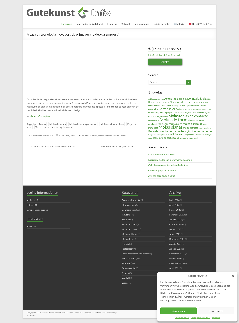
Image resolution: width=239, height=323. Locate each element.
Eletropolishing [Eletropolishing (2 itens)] (153, 113)
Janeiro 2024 (175, 248)
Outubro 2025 (176, 224)
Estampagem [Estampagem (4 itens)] (166, 112)
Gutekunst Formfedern (42, 135)
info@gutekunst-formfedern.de (164, 55)
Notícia (93, 135)
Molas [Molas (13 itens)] (173, 115)
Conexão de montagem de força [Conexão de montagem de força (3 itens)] (175, 105)
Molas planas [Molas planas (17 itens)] (171, 127)
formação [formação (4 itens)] (157, 116)
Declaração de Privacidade (200, 318)
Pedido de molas (161, 23)
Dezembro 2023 (177, 253)
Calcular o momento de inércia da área (168, 165)
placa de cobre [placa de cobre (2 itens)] (166, 135)
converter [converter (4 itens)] (153, 109)
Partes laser (127, 248)
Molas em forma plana (112, 124)
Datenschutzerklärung (37, 209)
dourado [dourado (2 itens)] (208, 109)
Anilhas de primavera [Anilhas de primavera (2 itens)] (156, 99)
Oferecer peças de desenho (162, 170)
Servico (125, 273)
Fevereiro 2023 (176, 263)
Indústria (85, 135)
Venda (116, 135)
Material (125, 23)
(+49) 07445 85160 (200, 23)
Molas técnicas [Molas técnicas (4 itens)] (190, 127)
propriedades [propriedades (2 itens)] (189, 135)
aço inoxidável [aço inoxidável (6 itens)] (195, 98)
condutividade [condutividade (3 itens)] (154, 105)
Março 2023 (175, 258)
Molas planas (128, 239)
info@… (179, 23)
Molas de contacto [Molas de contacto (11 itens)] (193, 116)
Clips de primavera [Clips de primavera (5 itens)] (197, 102)
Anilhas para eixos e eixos (161, 175)
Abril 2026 (174, 205)
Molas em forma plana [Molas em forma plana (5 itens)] (170, 123)
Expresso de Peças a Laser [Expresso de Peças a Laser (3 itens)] (185, 112)
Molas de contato (130, 229)
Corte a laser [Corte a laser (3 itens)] (181, 109)
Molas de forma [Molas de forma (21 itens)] (175, 119)
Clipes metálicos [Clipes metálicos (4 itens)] (178, 102)
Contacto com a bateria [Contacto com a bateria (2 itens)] (197, 106)
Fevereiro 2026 (176, 214)
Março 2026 (175, 209)
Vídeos (123, 135)
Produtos (112, 23)
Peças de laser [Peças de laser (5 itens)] (156, 131)
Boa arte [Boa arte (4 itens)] (152, 102)
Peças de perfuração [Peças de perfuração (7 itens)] (178, 131)
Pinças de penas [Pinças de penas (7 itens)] (202, 131)
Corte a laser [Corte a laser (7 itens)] (167, 109)
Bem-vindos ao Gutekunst (89, 23)
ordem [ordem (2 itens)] (201, 128)
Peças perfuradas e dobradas (135, 253)
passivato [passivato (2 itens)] (207, 128)
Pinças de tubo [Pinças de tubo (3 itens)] (154, 134)
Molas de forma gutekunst (83, 124)
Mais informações (40, 116)
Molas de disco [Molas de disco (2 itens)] (153, 121)
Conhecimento (141, 23)
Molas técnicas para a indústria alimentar (53, 146)
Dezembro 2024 (177, 239)
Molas (42, 124)
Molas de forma (57, 124)
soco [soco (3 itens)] (150, 138)
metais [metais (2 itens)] (165, 117)
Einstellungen (216, 311)
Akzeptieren (178, 311)
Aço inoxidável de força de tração (118, 146)
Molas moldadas (129, 234)
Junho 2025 (174, 234)
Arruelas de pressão (131, 200)
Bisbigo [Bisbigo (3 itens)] (208, 99)
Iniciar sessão (33, 200)
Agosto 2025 (175, 229)
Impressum (216, 318)
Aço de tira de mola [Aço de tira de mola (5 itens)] (175, 98)
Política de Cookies (182, 318)
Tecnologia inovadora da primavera (53, 127)
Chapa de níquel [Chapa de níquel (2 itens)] (163, 102)
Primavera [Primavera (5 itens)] (178, 134)
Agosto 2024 (175, 244)
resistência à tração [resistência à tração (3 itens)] (203, 134)
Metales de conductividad (161, 154)
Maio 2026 (174, 200)
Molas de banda (129, 224)
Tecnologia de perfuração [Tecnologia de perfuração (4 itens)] (165, 137)
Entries (32, 205)
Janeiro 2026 (175, 219)
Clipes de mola (129, 205)
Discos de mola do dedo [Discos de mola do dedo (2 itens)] (196, 109)
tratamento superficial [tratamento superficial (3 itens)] (188, 138)
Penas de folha (105, 135)
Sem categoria (128, 268)
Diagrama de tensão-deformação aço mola (170, 159)
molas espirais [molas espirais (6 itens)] (192, 123)
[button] (232, 275)
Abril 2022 (174, 268)
